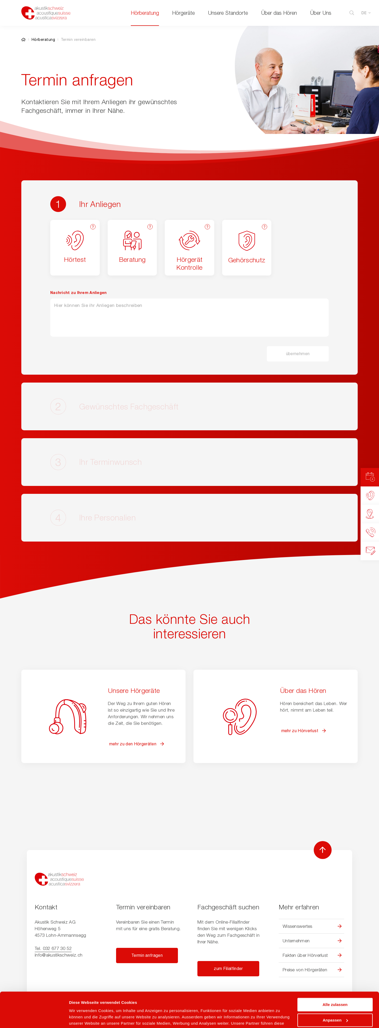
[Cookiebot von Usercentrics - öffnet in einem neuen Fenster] (34, 1018)
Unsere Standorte (228, 13)
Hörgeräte (183, 13)
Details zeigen (82, 1017)
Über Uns (320, 13)
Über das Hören (279, 13)
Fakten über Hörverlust (305, 955)
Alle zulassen (334, 971)
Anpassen (335, 987)
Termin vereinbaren (78, 39)
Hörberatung (145, 13)
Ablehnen (335, 1002)
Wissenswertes (297, 926)
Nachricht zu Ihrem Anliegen (78, 292)
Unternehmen (296, 940)
